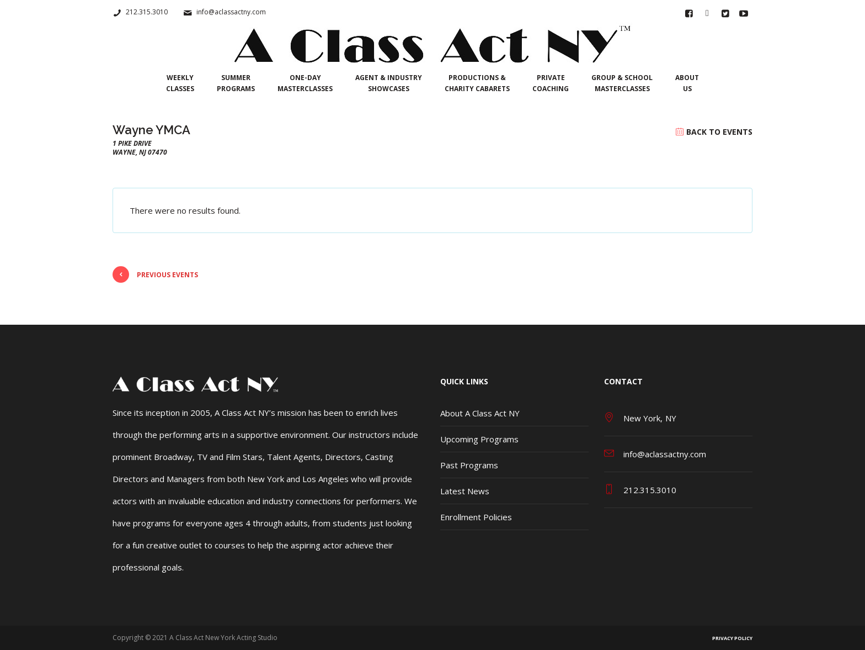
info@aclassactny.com (231, 12)
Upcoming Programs (479, 439)
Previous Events (155, 274)
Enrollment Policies (476, 516)
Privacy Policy (732, 638)
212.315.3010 (147, 12)
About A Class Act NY (480, 413)
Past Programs (469, 465)
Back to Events (719, 132)
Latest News (464, 490)
